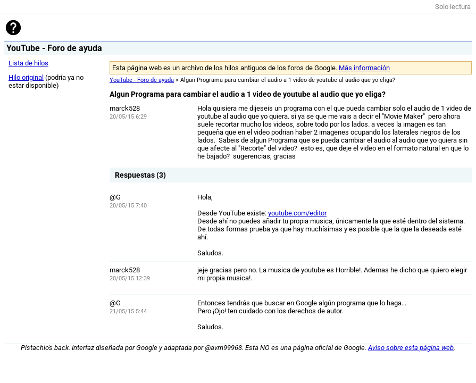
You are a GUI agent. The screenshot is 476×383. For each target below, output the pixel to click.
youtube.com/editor (297, 213)
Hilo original (26, 77)
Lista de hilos (28, 63)
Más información (364, 68)
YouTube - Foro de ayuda (142, 80)
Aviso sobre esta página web (411, 348)
